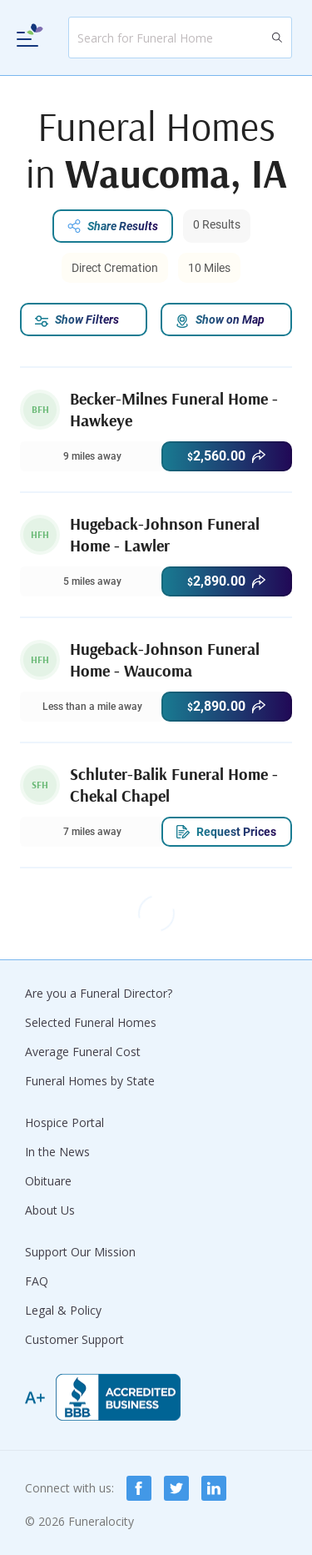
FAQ (36, 1281)
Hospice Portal (64, 1122)
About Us (50, 1210)
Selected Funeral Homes (90, 1022)
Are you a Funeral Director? (98, 993)
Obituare (48, 1181)
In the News (57, 1152)
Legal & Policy (63, 1310)
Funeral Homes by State (90, 1081)
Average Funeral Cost (83, 1051)
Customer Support (74, 1339)
